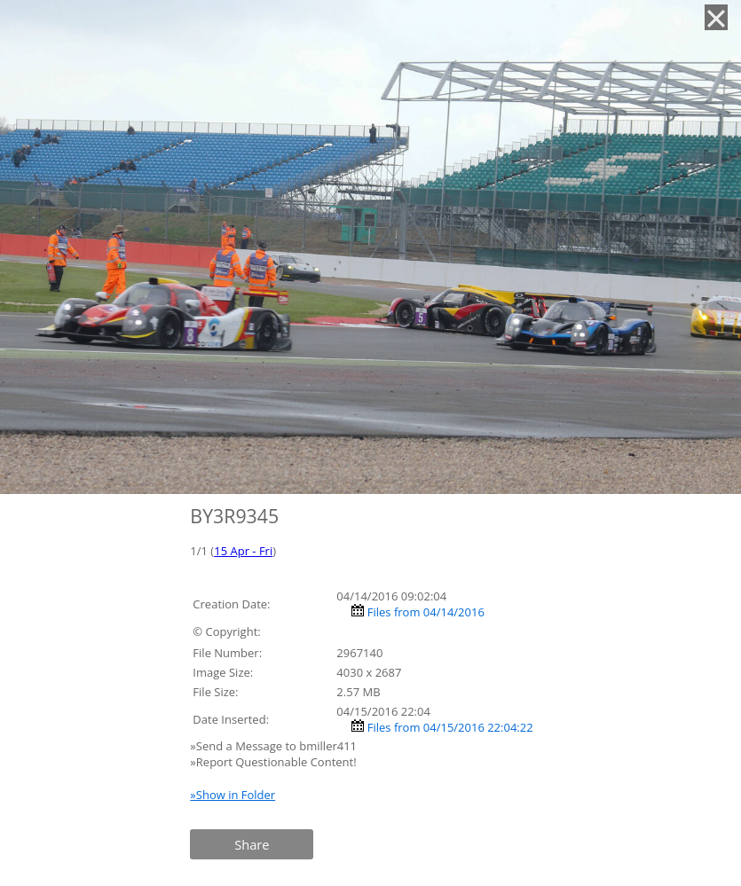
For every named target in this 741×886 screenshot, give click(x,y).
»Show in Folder (232, 795)
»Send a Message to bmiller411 (274, 746)
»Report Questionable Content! (273, 762)
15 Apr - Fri (243, 551)
